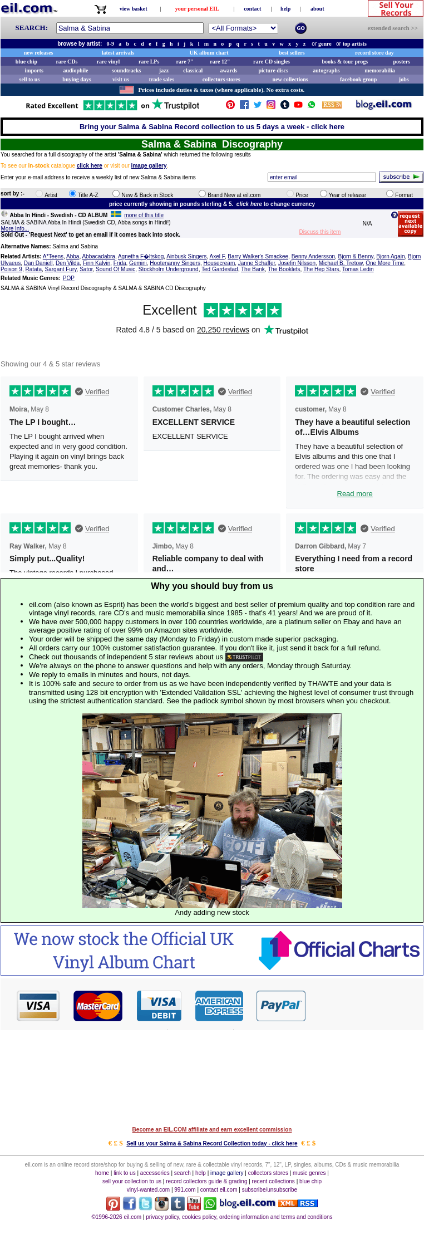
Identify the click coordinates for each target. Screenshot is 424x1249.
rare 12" (220, 61)
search (182, 1173)
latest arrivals (118, 53)
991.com (184, 1190)
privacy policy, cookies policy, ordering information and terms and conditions (239, 1217)
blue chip (26, 61)
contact (252, 9)
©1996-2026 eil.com (116, 1217)
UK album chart (209, 53)
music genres (309, 1173)
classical (193, 70)
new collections (290, 79)
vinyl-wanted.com (148, 1190)
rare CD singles (271, 61)
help (285, 9)
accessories (155, 1173)
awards (228, 70)
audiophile (75, 70)
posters (401, 61)
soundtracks (126, 70)
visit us (120, 79)
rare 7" (184, 61)
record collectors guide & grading (206, 1181)
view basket (133, 9)
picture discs (273, 70)
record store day (374, 53)
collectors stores (221, 79)
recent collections (273, 1181)
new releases (38, 53)
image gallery (226, 1173)
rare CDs (66, 61)
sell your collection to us (131, 1181)
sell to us (29, 79)
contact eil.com (219, 1190)
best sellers (291, 53)
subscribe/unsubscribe (270, 1190)
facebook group (358, 79)
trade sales (161, 79)
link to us (124, 1173)
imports (33, 70)
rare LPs (149, 61)
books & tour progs (345, 61)
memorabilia (379, 70)
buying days (76, 79)
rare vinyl (108, 61)
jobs (404, 79)
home (102, 1173)
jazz (164, 70)
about (317, 9)
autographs (326, 70)
